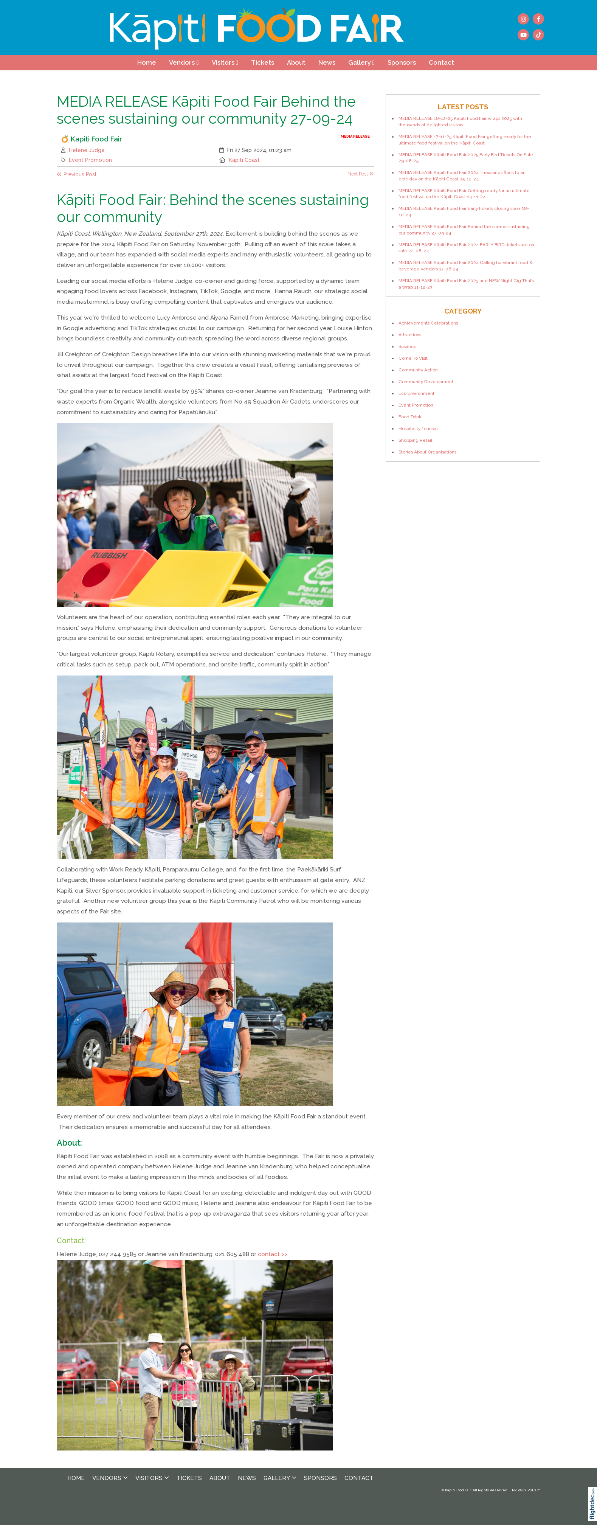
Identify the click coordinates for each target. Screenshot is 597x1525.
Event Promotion (90, 160)
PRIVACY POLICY (526, 1490)
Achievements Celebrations (428, 323)
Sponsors (402, 62)
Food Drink (410, 416)
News (326, 62)
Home (146, 62)
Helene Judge (87, 150)
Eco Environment (416, 393)
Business (407, 346)
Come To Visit (413, 358)
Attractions (410, 334)
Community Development (426, 381)
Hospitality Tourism (418, 428)
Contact (441, 62)
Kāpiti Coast (244, 160)
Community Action (418, 370)
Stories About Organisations (427, 452)
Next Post (360, 174)
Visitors (223, 62)
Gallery (359, 62)
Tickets (262, 62)
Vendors (182, 62)
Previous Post (76, 174)
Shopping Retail (415, 440)
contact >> (272, 1254)
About (296, 62)
